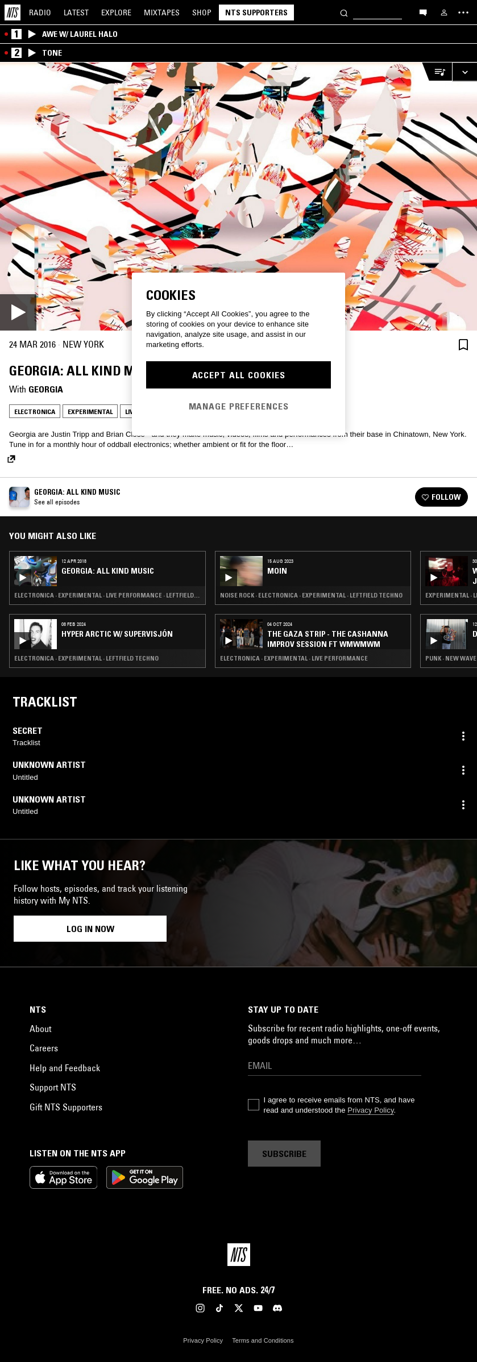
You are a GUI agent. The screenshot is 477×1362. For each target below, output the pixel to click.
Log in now (90, 928)
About (40, 1028)
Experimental (90, 411)
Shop (201, 12)
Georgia (45, 389)
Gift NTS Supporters (66, 1107)
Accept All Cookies (238, 375)
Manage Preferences (239, 406)
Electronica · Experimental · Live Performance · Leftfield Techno (107, 595)
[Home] (12, 12)
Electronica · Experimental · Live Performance (294, 658)
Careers (44, 1048)
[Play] (238, 196)
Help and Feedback (65, 1067)
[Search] (344, 12)
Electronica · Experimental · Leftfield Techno (86, 658)
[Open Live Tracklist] (436, 71)
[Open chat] (423, 12)
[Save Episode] (463, 344)
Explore (116, 12)
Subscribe (284, 1153)
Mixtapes (162, 12)
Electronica (34, 411)
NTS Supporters (256, 12)
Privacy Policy (370, 1110)
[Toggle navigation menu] (463, 12)
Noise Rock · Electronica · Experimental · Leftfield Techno (311, 595)
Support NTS (53, 1087)
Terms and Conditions (262, 1340)
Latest (76, 12)
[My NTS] (444, 12)
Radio (40, 12)
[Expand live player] (464, 71)
